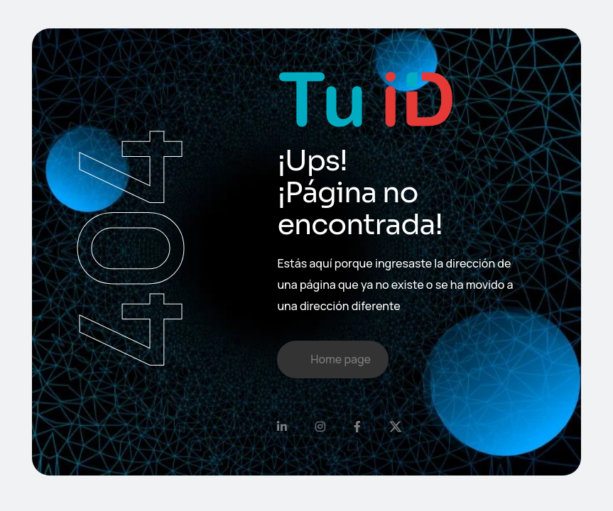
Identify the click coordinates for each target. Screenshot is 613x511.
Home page (340, 359)
